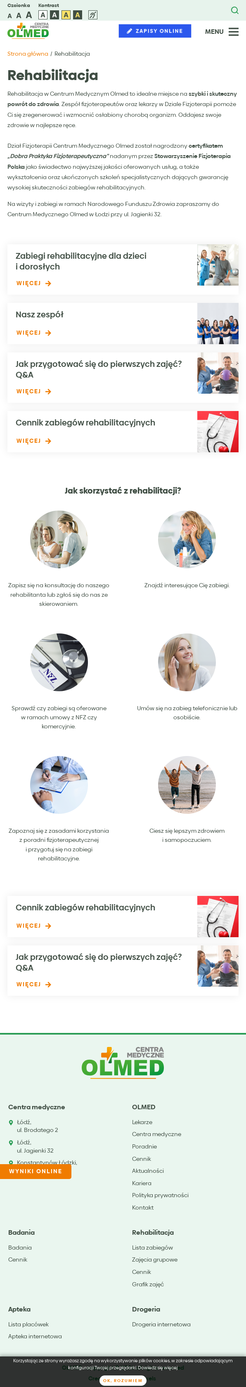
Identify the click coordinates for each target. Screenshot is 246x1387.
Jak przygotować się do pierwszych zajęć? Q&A (99, 369)
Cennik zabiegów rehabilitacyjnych (85, 422)
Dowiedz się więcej (158, 1368)
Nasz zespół (40, 314)
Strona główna (27, 54)
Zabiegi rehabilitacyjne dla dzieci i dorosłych (81, 261)
